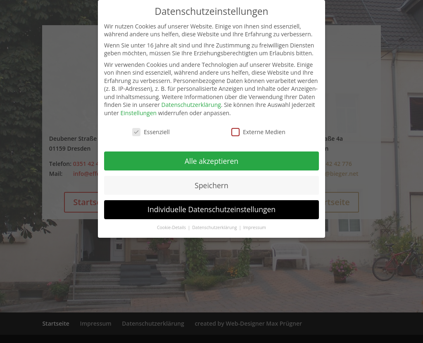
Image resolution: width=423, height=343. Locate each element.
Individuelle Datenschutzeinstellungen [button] (211, 209)
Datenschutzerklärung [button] (215, 227)
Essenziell (151, 132)
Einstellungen (138, 113)
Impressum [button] (254, 227)
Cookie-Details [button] (172, 227)
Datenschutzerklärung (191, 105)
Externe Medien (258, 132)
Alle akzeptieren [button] (211, 161)
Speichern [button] (211, 185)
